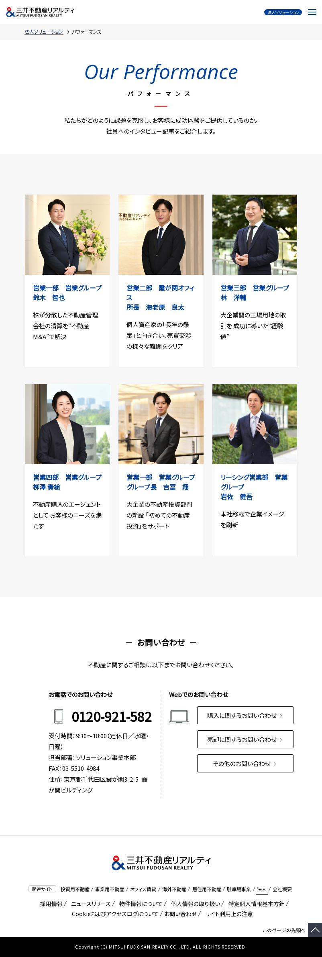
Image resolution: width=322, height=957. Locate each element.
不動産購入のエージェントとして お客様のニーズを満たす (67, 515)
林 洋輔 (236, 297)
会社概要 (282, 889)
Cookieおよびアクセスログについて (114, 914)
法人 (262, 889)
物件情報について (139, 904)
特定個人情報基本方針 (255, 904)
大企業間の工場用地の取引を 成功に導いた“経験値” (253, 326)
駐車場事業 (239, 889)
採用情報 (50, 904)
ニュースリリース (89, 904)
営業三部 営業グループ (258, 288)
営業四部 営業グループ (70, 477)
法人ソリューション (43, 31)
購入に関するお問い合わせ (245, 715)
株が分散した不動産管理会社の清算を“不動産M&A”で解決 (65, 326)
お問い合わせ (180, 914)
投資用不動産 (75, 889)
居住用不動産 (206, 889)
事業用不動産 (109, 889)
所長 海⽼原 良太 (158, 307)
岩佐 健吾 (239, 496)
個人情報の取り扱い (194, 904)
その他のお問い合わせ (245, 763)
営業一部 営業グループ (160, 477)
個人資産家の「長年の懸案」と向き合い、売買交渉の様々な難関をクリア (158, 335)
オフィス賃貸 (143, 889)
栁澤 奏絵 (50, 487)
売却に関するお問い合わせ (245, 739)
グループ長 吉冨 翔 (160, 487)
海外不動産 (174, 889)
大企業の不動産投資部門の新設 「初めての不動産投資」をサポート (159, 515)
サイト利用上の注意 (227, 914)
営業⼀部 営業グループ (67, 288)
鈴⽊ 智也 (52, 297)
